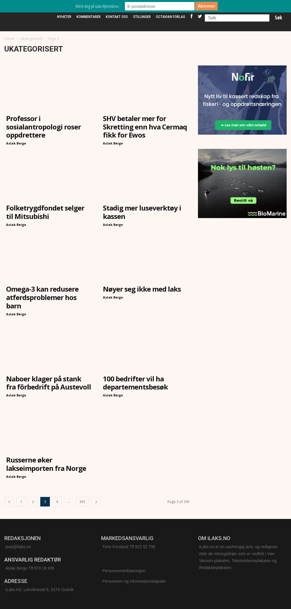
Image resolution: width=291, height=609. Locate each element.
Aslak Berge (16, 143)
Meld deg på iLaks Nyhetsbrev (97, 6)
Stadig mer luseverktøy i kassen (142, 212)
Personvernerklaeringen (124, 570)
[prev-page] (9, 501)
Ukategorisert (31, 38)
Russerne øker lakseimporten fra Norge (46, 464)
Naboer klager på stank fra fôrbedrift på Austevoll (48, 383)
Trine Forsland (115, 546)
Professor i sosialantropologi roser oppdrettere (43, 127)
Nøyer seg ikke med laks (142, 289)
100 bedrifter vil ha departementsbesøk (135, 383)
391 (82, 501)
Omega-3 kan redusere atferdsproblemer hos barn (42, 297)
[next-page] (96, 501)
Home (9, 38)
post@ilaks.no (18, 546)
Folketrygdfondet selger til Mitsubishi (45, 212)
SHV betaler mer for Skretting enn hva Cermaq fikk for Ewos (145, 127)
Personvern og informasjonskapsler (134, 581)
